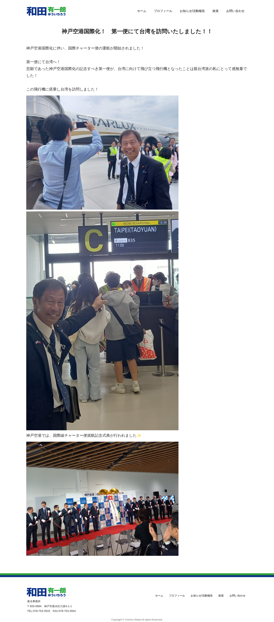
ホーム (141, 11)
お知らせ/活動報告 (192, 11)
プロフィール (163, 11)
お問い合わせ (235, 11)
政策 (216, 11)
